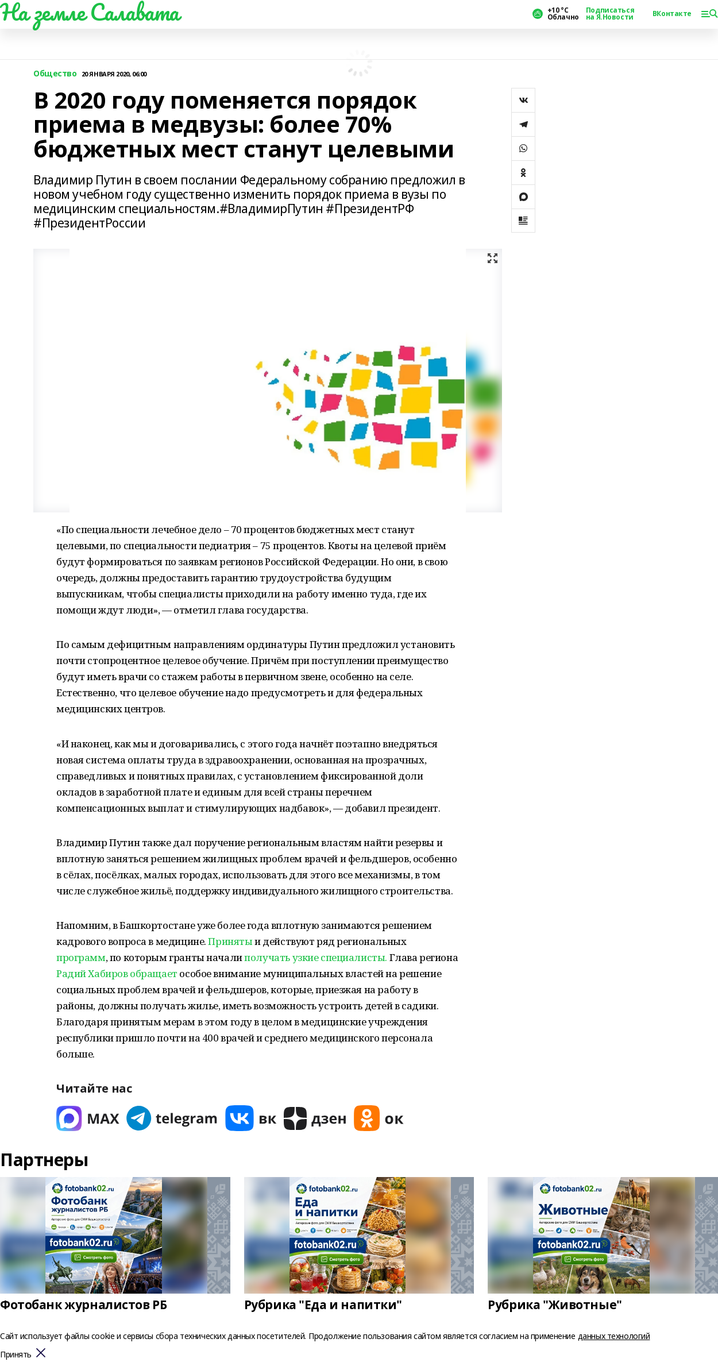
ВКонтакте (672, 13)
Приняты (230, 941)
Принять (16, 1355)
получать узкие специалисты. (316, 957)
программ (81, 957)
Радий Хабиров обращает (116, 973)
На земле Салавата (89, 12)
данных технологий (614, 1335)
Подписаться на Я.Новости (610, 14)
